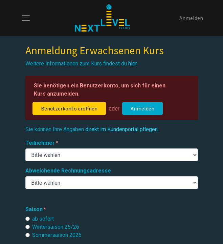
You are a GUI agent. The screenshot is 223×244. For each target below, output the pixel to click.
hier (132, 63)
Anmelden (191, 18)
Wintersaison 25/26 (55, 227)
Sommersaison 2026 (57, 235)
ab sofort (43, 219)
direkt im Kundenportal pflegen (121, 129)
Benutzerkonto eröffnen (69, 108)
